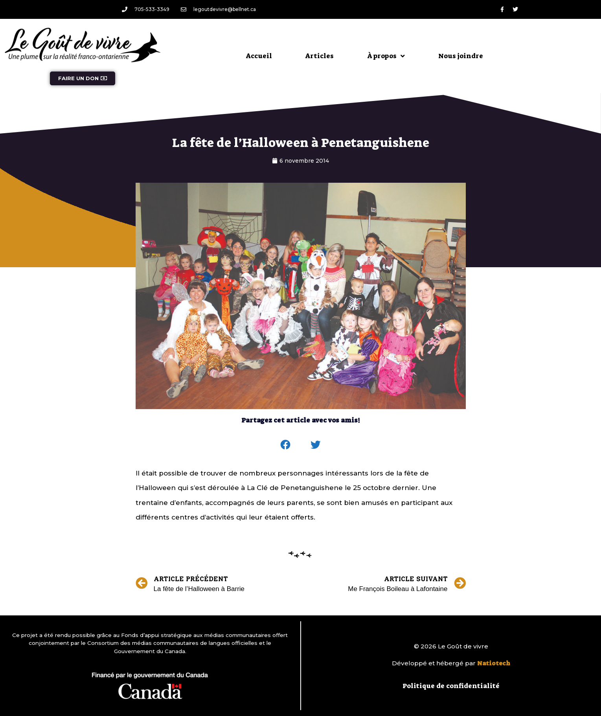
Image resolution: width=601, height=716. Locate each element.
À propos (386, 56)
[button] (285, 444)
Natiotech (493, 663)
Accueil (259, 55)
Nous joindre (460, 55)
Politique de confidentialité (451, 685)
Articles (319, 55)
